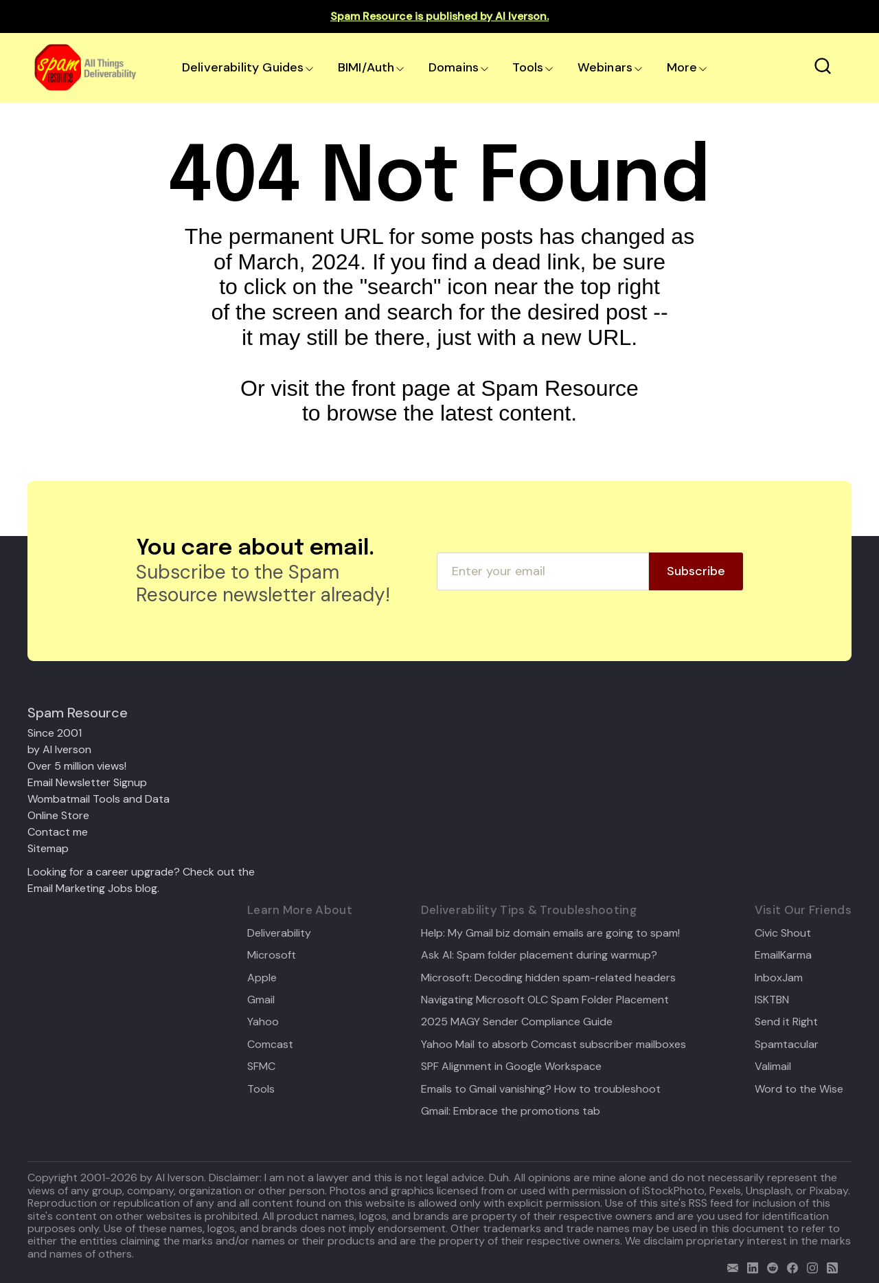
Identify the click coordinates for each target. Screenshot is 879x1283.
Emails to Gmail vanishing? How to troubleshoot (541, 1089)
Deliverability (279, 933)
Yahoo (263, 1022)
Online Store (58, 815)
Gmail (261, 1000)
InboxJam (779, 978)
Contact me (57, 832)
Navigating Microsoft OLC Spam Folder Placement (545, 1000)
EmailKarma (783, 955)
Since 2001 (54, 733)
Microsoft (271, 955)
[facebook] (789, 1266)
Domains (454, 67)
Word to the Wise (799, 1089)
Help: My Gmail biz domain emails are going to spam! (550, 933)
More (682, 67)
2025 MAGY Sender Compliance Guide (517, 1022)
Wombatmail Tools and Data (98, 799)
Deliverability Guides (243, 67)
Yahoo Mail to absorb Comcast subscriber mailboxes (553, 1044)
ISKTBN (772, 1000)
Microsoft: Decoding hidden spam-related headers (548, 978)
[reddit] (769, 1266)
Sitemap (48, 848)
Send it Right (786, 1022)
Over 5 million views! (76, 766)
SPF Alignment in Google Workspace (511, 1066)
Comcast (270, 1044)
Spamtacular (787, 1044)
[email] (729, 1266)
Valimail (773, 1066)
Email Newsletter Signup (87, 782)
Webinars (605, 67)
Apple (262, 978)
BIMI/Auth (366, 67)
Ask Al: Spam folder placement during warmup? (539, 955)
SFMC (261, 1066)
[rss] (829, 1266)
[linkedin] (749, 1266)
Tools (527, 67)
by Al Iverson (59, 749)
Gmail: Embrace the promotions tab (510, 1111)
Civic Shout (783, 933)
